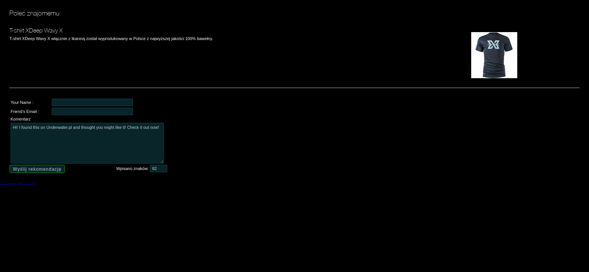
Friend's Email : (25, 111)
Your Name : (22, 102)
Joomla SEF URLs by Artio (18, 184)
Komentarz (21, 119)
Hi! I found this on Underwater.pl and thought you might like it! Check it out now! (87, 143)
